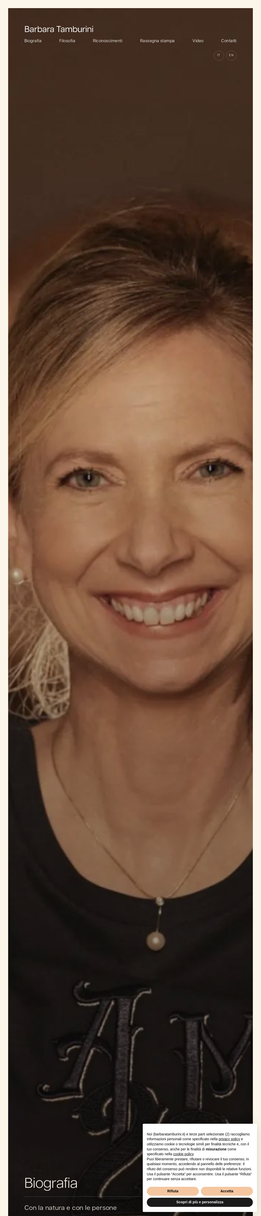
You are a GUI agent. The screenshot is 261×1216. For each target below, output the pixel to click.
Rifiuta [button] (172, 1191)
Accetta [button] (226, 1191)
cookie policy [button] (183, 1154)
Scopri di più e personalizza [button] (199, 1202)
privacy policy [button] (229, 1139)
